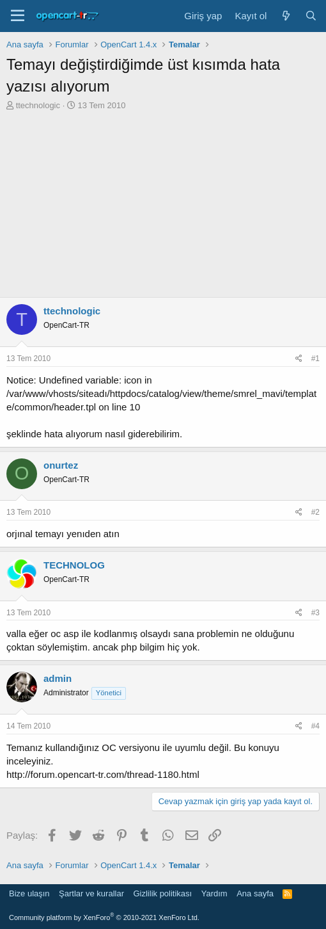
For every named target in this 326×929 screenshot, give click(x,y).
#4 (315, 726)
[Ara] (311, 16)
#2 (315, 512)
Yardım (214, 893)
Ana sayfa (255, 893)
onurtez (60, 465)
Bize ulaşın (29, 893)
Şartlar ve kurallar (91, 893)
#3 (315, 612)
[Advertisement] (163, 207)
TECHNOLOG (74, 565)
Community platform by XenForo (104, 917)
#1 (315, 358)
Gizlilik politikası (162, 893)
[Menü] (18, 16)
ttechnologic (38, 105)
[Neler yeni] (285, 16)
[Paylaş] (299, 358)
